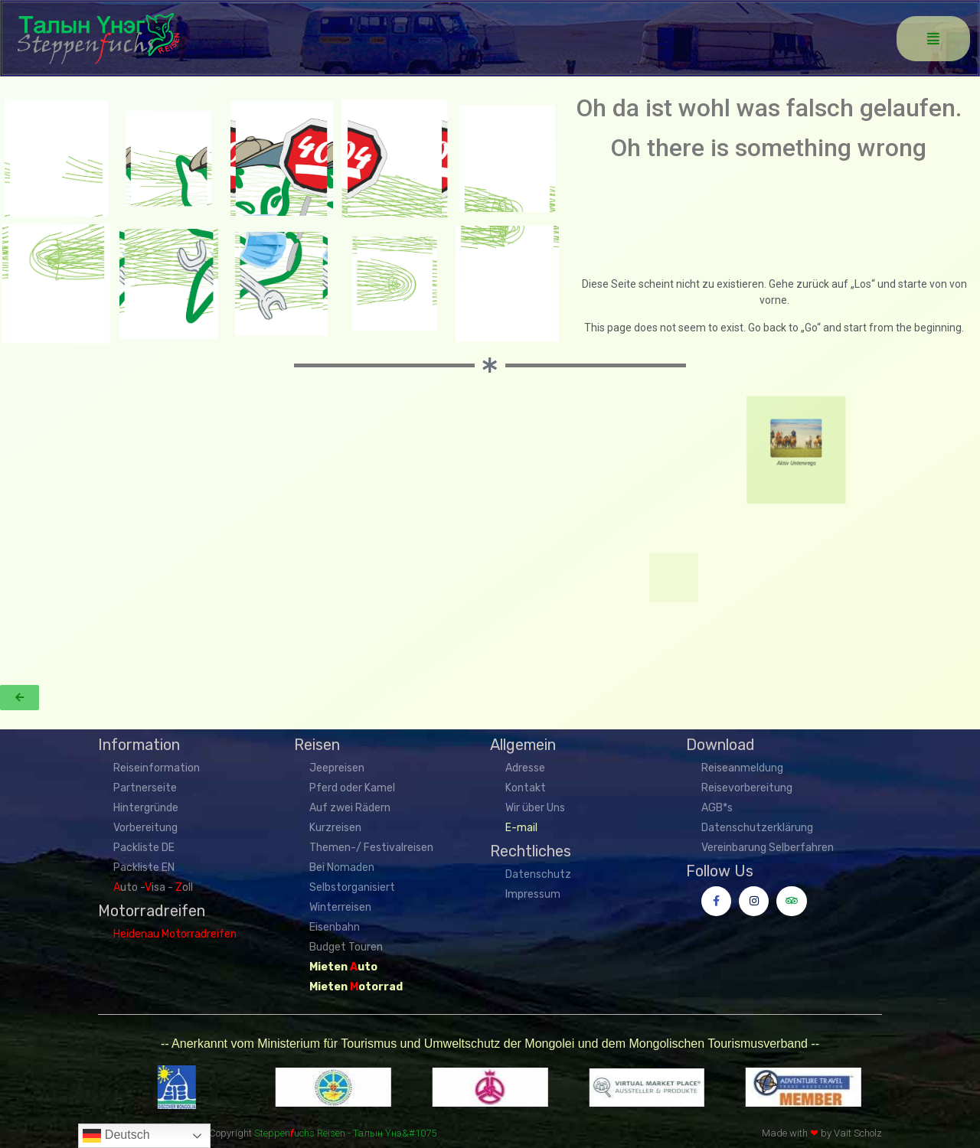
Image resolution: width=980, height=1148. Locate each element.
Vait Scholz (858, 1133)
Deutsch (116, 1136)
